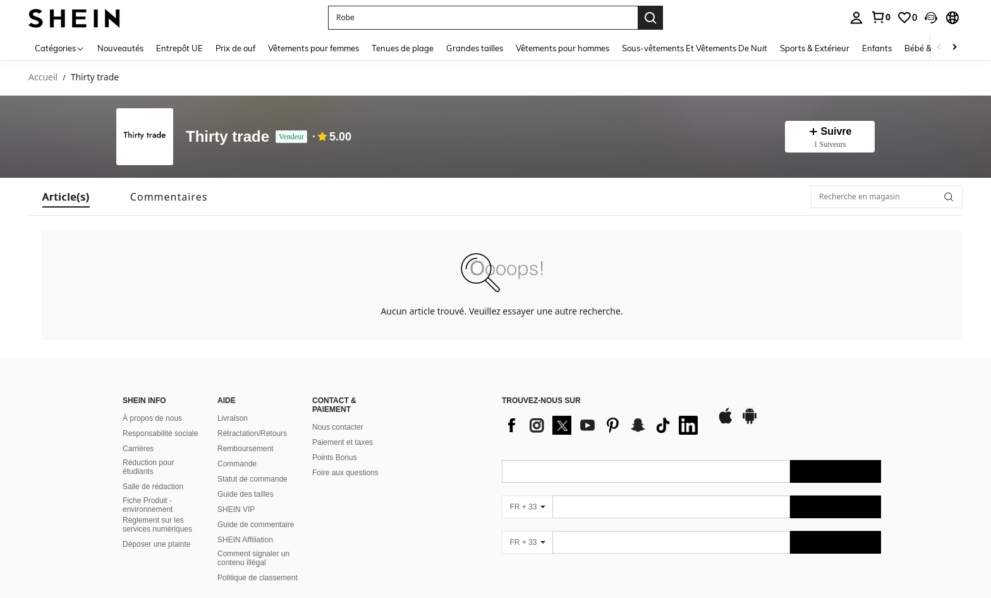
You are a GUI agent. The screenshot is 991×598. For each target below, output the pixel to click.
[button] (931, 17)
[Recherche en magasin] (887, 196)
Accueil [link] (43, 77)
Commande (237, 463)
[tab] (66, 197)
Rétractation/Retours (252, 433)
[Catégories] (59, 47)
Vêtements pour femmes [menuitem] (313, 48)
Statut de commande (252, 479)
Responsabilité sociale (160, 433)
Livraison (232, 418)
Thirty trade (227, 137)
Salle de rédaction (153, 486)
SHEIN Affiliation (245, 539)
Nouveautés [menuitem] (120, 48)
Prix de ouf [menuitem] (235, 48)
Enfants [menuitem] (877, 48)
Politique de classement (257, 577)
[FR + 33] (527, 506)
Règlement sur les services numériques (157, 524)
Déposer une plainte (156, 544)
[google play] (749, 422)
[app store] (725, 422)
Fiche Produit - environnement (148, 505)
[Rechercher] (948, 196)
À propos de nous (152, 418)
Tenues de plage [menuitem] (403, 48)
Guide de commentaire (255, 524)
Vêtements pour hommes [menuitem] (562, 48)
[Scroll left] (939, 47)
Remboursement (245, 448)
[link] (880, 17)
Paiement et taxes (342, 442)
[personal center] (856, 17)
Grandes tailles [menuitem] (474, 48)
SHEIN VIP (236, 509)
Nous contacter (337, 427)
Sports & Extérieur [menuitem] (814, 48)
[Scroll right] (954, 47)
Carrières (138, 448)
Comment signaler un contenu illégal (253, 558)
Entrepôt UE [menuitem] (179, 48)
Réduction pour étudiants (148, 467)
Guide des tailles (245, 494)
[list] (603, 425)
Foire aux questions (345, 472)
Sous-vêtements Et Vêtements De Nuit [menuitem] (694, 48)
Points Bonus (334, 457)
